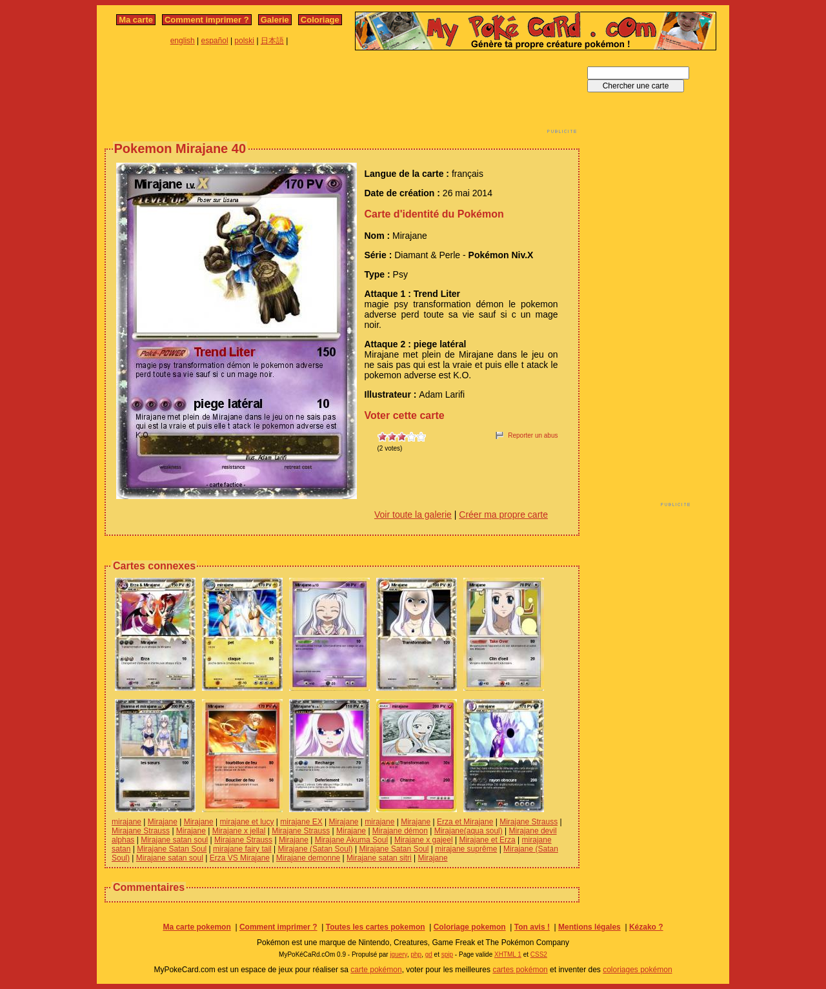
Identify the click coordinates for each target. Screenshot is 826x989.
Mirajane (162, 821)
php (415, 954)
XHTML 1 (507, 954)
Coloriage (320, 20)
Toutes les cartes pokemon (375, 927)
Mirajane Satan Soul (171, 848)
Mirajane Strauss (528, 821)
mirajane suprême (466, 848)
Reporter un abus (533, 435)
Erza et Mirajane (465, 821)
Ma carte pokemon (196, 927)
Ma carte (136, 20)
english (182, 40)
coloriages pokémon (637, 969)
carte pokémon (375, 969)
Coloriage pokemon (470, 927)
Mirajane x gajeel (423, 839)
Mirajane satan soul (174, 839)
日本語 (272, 40)
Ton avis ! (532, 927)
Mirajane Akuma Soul (351, 839)
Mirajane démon (400, 830)
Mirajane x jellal (239, 830)
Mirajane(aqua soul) (468, 830)
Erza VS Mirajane (240, 857)
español (214, 40)
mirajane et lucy (246, 821)
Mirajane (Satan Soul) (315, 848)
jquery (398, 954)
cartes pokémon (519, 969)
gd (428, 954)
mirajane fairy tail (242, 848)
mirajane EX (301, 821)
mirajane (126, 821)
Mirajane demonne (308, 857)
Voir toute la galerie (413, 514)
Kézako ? (646, 927)
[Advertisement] (342, 95)
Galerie (275, 20)
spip (447, 954)
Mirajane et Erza (487, 839)
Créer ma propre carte (503, 514)
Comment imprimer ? (207, 20)
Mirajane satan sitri (379, 857)
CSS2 (538, 954)
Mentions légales (589, 927)
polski (244, 40)
